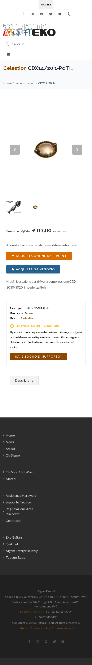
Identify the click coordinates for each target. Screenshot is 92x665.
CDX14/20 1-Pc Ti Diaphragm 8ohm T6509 (48, 83)
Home (7, 83)
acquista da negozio (33, 269)
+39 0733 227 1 (33, 612)
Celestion (15, 68)
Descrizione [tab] (24, 380)
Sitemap (24, 628)
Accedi (46, 4)
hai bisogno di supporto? (38, 356)
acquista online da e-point (39, 256)
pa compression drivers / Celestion (24, 83)
